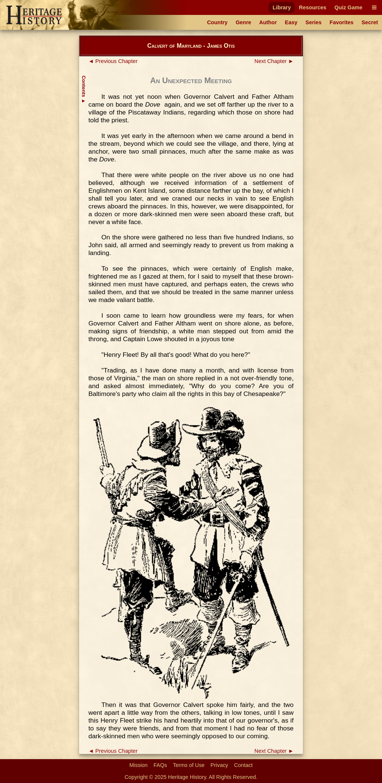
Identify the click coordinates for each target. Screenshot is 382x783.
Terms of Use (189, 765)
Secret (369, 22)
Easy (291, 22)
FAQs (160, 765)
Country (217, 22)
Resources (312, 7)
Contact (243, 765)
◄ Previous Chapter (113, 61)
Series (314, 22)
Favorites (342, 22)
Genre (243, 22)
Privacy (219, 765)
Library (282, 7)
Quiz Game (348, 7)
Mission (138, 765)
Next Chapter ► (274, 61)
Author (268, 22)
